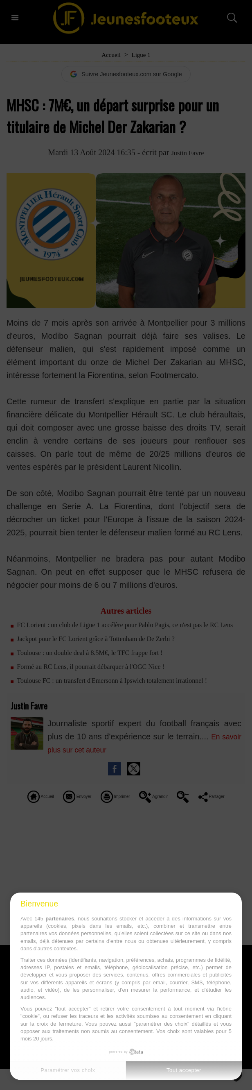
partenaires (59, 919)
